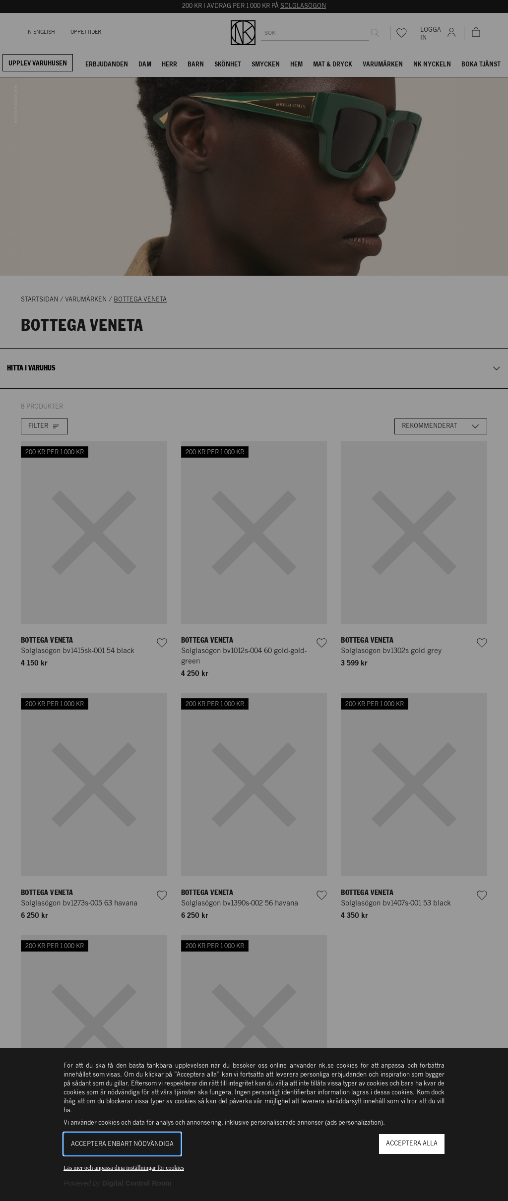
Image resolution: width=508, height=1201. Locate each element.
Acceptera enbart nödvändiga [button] (122, 1144)
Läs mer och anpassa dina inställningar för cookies (124, 1167)
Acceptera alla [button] (412, 1143)
